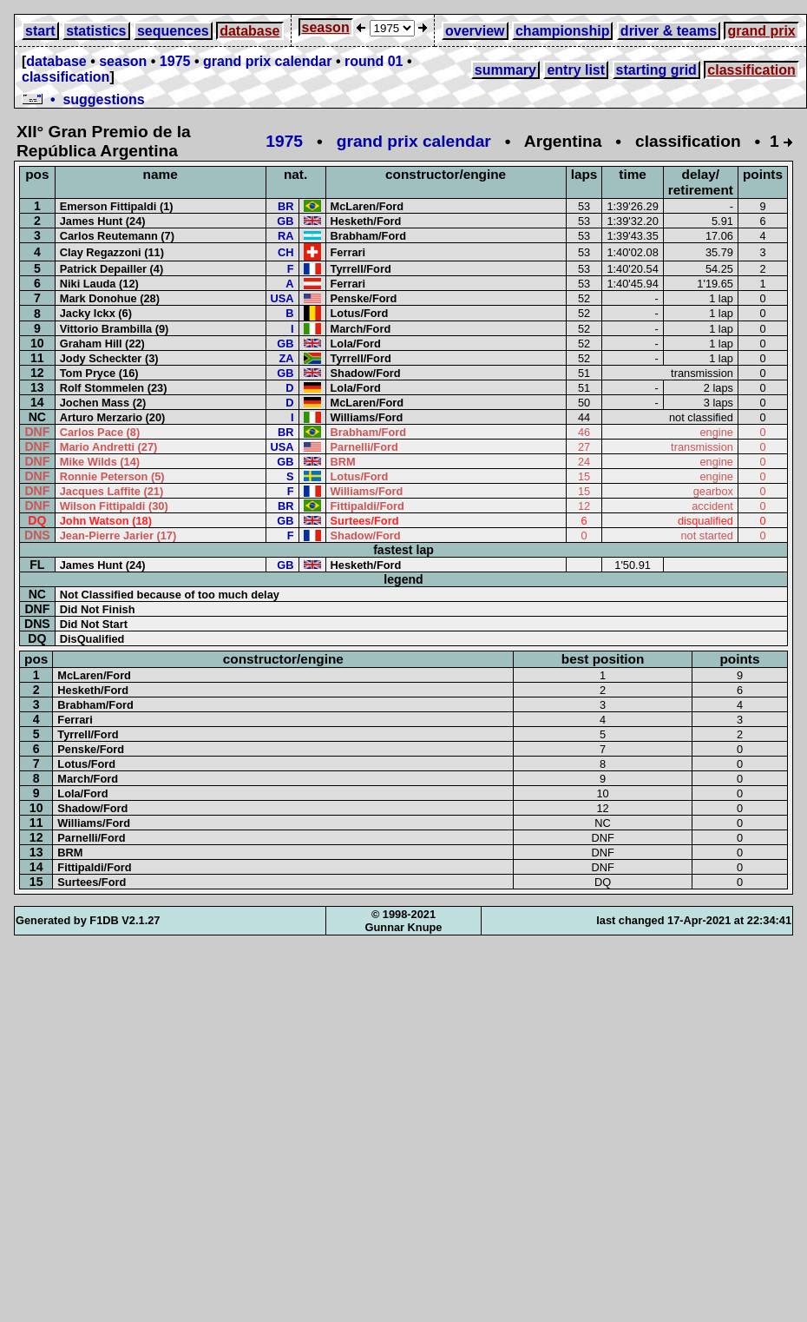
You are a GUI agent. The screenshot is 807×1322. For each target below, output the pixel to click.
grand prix (761, 30)
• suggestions (83, 99)
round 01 (374, 61)
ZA (286, 358)
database (249, 30)
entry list (576, 70)
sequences (173, 30)
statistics (96, 30)
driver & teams (668, 30)
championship (562, 30)
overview (474, 30)
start (40, 30)
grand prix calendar (267, 61)
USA (282, 298)
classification (65, 76)
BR (285, 206)
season (326, 27)
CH (285, 252)
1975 (175, 61)
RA (285, 235)
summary (505, 70)
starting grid (656, 70)
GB (285, 221)
